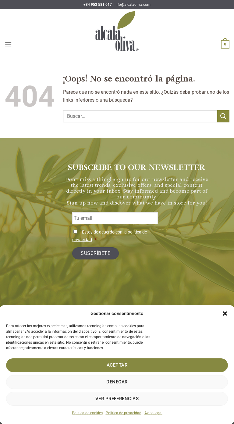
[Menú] (8, 44)
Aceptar (117, 365)
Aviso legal (153, 413)
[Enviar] (223, 116)
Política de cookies (87, 413)
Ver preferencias (117, 398)
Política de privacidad (123, 413)
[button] (225, 313)
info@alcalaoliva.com (133, 4)
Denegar (116, 382)
